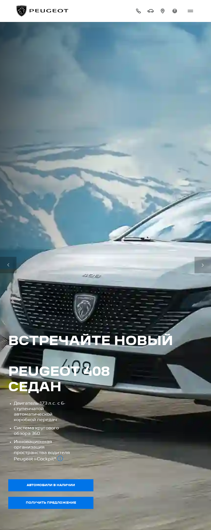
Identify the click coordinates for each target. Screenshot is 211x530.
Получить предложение (51, 502)
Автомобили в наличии (51, 485)
